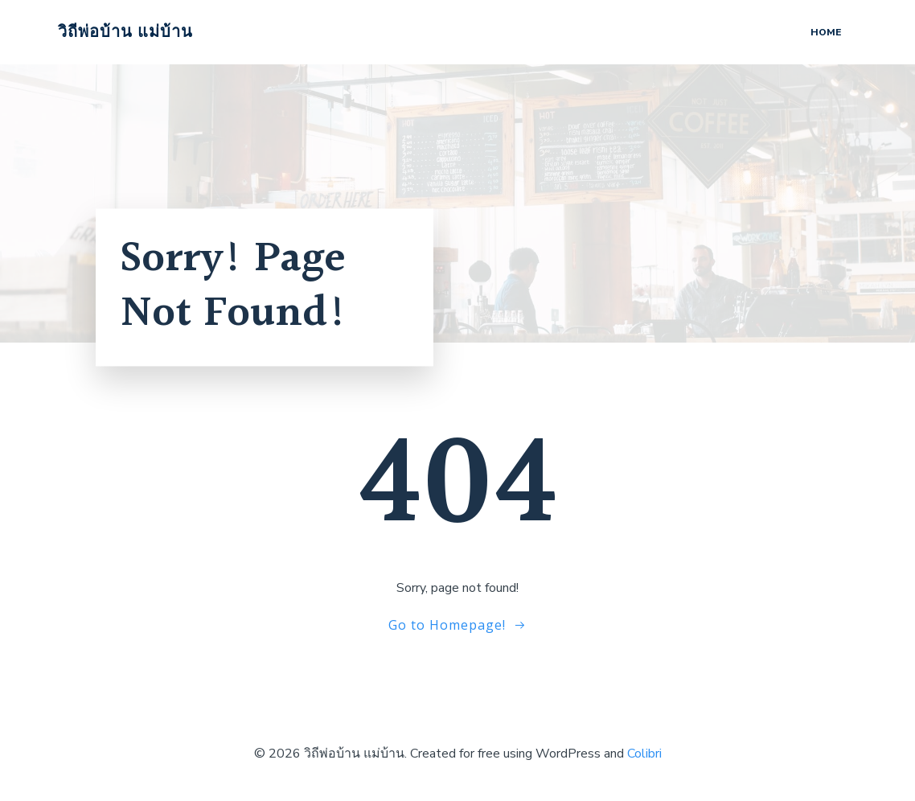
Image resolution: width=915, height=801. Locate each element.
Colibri (644, 753)
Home (825, 32)
